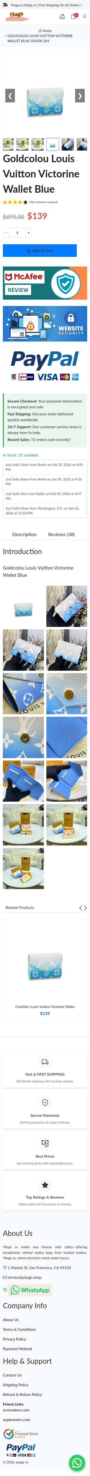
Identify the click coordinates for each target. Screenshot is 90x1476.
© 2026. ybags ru (15, 1462)
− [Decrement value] (6, 232)
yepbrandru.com (16, 1419)
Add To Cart (40, 250)
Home (45, 31)
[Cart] (73, 16)
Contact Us (12, 1375)
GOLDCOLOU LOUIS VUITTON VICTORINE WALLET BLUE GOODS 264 (40, 38)
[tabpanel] (45, 972)
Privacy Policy (14, 1339)
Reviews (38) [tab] (61, 534)
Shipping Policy (15, 1384)
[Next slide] (85, 907)
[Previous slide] (80, 907)
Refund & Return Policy (22, 1394)
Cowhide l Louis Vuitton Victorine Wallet (45, 1006)
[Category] (84, 16)
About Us (11, 1319)
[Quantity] (17, 232)
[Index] (62, 16)
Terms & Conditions (19, 1329)
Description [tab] (24, 534)
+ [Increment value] (29, 232)
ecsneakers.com (16, 1410)
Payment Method (17, 1348)
